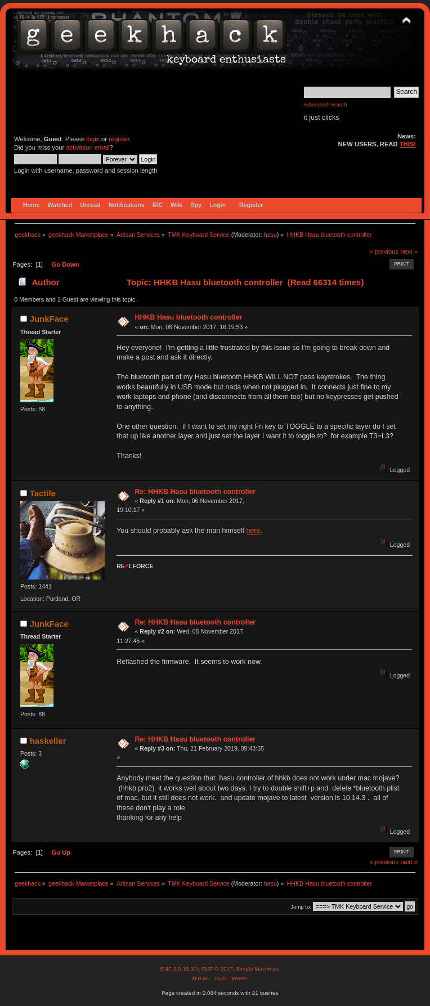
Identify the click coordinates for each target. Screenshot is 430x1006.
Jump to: (300, 907)
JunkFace (49, 319)
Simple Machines (257, 968)
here (254, 531)
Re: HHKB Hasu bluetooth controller (195, 492)
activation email (87, 147)
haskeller (48, 740)
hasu (270, 234)
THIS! (408, 144)
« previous (383, 251)
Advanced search (325, 104)
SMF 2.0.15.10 (179, 968)
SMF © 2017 (216, 968)
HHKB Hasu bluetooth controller (188, 317)
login (93, 139)
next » (409, 251)
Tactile (43, 493)
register (119, 139)
